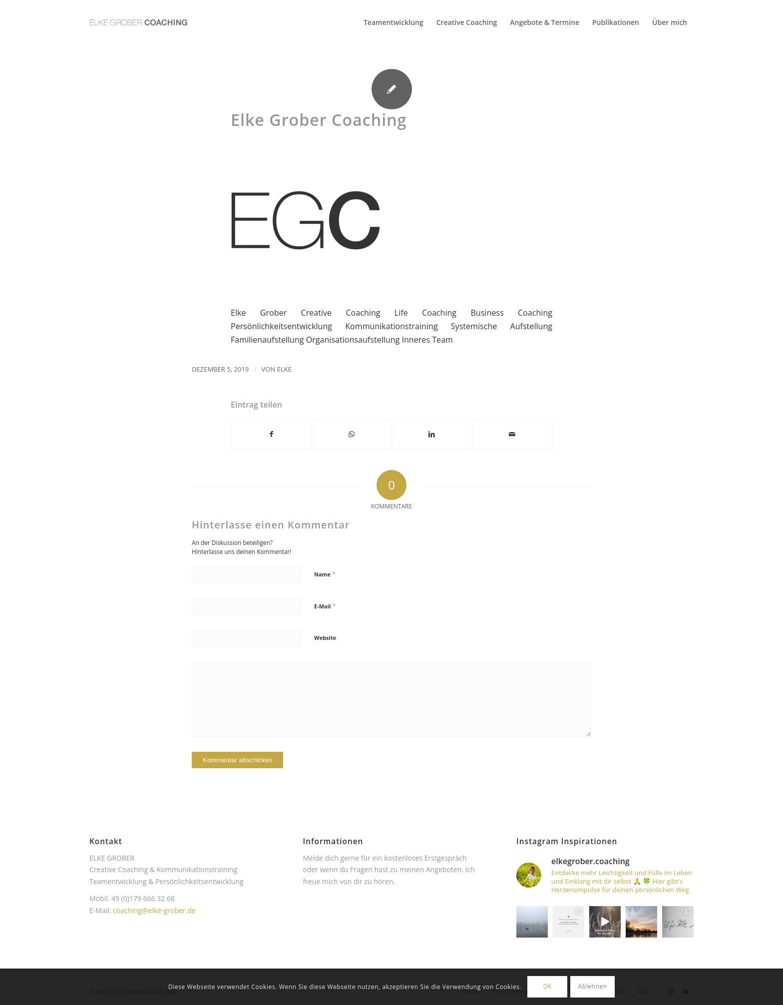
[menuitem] (393, 22)
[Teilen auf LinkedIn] (432, 434)
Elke (284, 369)
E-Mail (325, 605)
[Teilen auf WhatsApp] (352, 434)
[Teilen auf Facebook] (271, 434)
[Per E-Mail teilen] (512, 434)
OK (547, 986)
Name (325, 573)
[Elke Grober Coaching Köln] (138, 22)
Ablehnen (592, 986)
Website (325, 637)
